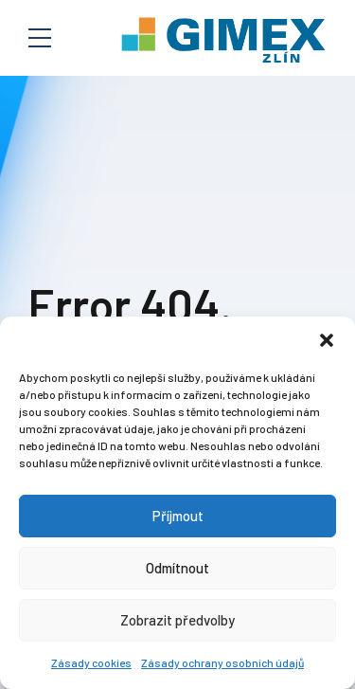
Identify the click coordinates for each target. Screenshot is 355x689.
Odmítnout (177, 567)
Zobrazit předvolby (177, 619)
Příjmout (178, 515)
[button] (326, 340)
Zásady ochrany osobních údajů (222, 662)
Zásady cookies (91, 662)
